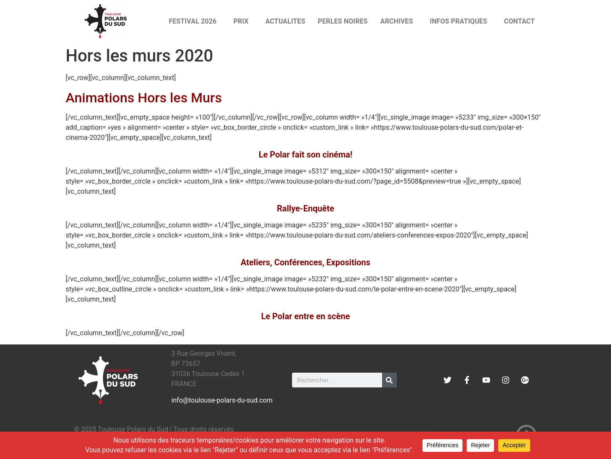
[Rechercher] (389, 380)
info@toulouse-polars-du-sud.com (222, 400)
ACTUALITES (286, 21)
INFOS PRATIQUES (460, 21)
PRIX (243, 21)
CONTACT (519, 21)
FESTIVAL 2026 (195, 21)
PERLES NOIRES (342, 21)
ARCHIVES (398, 21)
